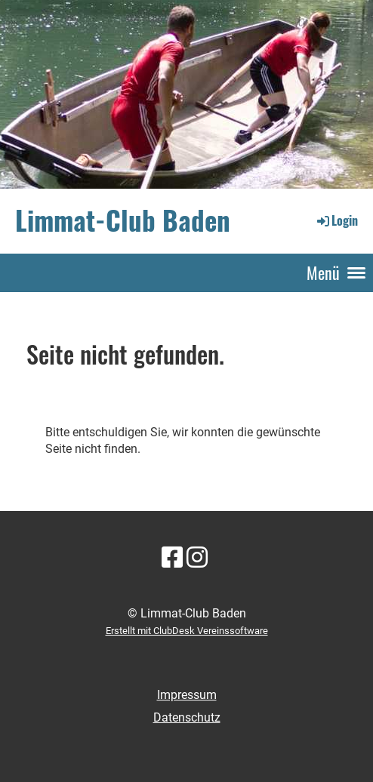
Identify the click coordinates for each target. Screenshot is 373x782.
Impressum (187, 695)
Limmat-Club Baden (122, 220)
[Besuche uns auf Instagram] (197, 557)
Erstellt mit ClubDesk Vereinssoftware (187, 630)
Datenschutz (186, 717)
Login (336, 220)
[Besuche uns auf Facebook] (172, 557)
